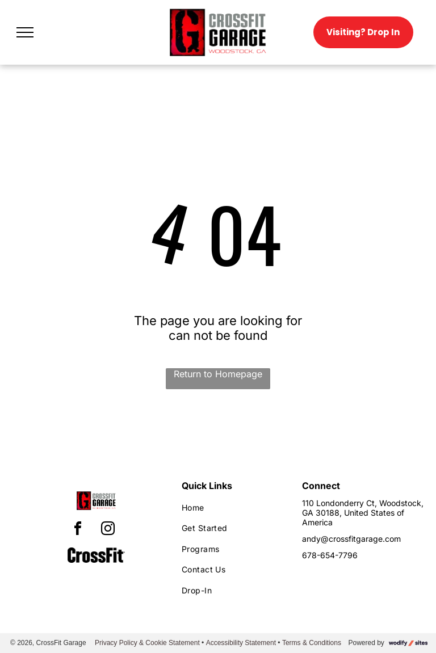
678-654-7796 (330, 555)
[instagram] (108, 530)
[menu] (25, 32)
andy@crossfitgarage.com (351, 539)
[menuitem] (232, 507)
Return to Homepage (218, 374)
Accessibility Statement (241, 643)
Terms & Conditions (311, 643)
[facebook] (78, 530)
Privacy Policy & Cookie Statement (147, 643)
